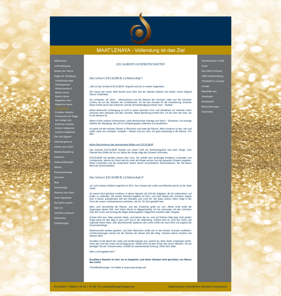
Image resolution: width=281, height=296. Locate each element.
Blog (56, 182)
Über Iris (58, 208)
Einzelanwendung (63, 172)
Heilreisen (59, 157)
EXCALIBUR (61, 108)
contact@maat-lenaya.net (118, 286)
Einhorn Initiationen (65, 128)
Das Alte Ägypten (63, 136)
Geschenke (207, 111)
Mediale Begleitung (64, 152)
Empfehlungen (61, 223)
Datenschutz (176, 286)
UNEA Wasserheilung (212, 76)
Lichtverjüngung (62, 66)
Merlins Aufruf (62, 92)
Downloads (207, 96)
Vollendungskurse (63, 141)
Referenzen (60, 218)
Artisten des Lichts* (64, 147)
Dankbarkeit (208, 101)
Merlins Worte (62, 96)
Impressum (220, 286)
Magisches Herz (63, 100)
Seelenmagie (60, 187)
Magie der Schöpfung (65, 76)
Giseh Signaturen (63, 197)
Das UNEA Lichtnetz (212, 71)
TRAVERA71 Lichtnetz (213, 81)
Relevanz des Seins (64, 192)
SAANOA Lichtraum (64, 213)
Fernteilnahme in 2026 (213, 61)
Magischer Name (63, 104)
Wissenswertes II (63, 88)
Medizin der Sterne (63, 71)
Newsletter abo (209, 91)
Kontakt (205, 86)
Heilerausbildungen (64, 162)
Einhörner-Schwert (64, 124)
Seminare (59, 177)
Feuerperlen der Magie (66, 116)
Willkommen (60, 61)
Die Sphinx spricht (63, 203)
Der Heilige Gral (63, 120)
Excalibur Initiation (64, 112)
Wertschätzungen (210, 106)
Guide (205, 66)
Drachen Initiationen (65, 132)
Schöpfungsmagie (64, 80)
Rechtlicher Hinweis (198, 286)
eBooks (58, 167)
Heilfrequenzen (62, 84)
